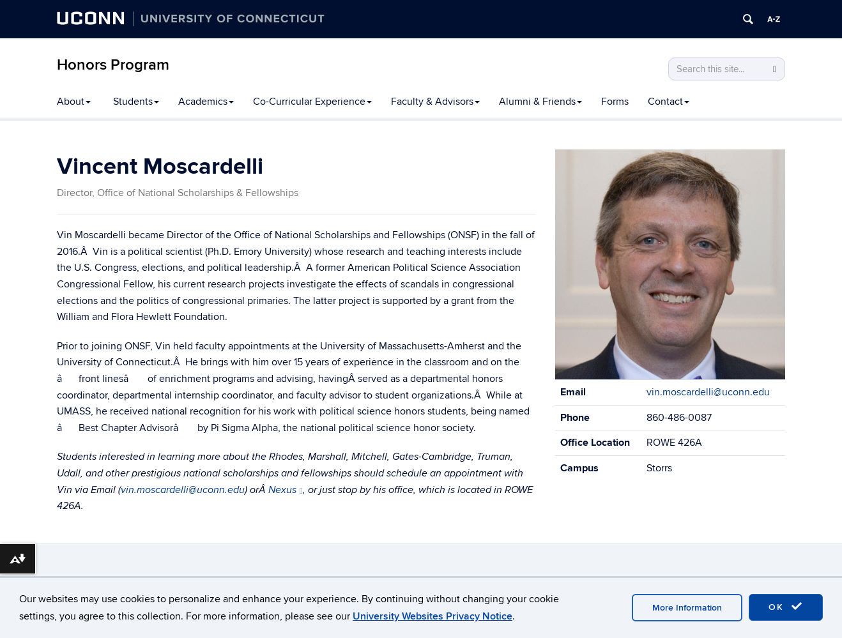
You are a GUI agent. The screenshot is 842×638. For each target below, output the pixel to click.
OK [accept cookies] (786, 606)
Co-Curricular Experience (312, 101)
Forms (615, 101)
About (74, 101)
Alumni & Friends (540, 101)
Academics (206, 101)
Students (136, 101)
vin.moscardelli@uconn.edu (183, 490)
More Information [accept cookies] (687, 607)
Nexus (285, 490)
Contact (668, 101)
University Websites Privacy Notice (432, 616)
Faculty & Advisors (435, 101)
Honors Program (113, 65)
